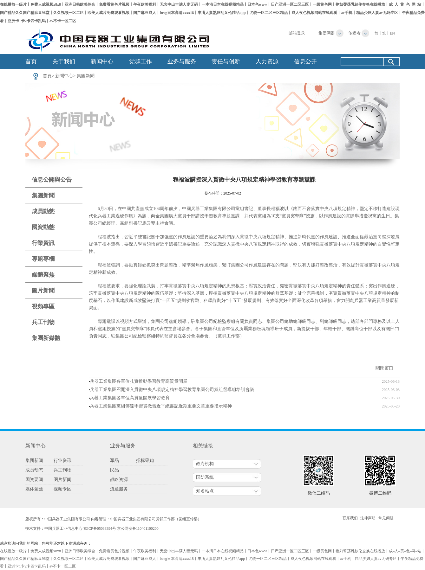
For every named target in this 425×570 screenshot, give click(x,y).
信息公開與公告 (52, 179)
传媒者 (354, 33)
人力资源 (267, 61)
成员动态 (34, 470)
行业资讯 (62, 460)
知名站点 (205, 491)
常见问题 (386, 518)
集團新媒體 (46, 338)
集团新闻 (34, 460)
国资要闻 (34, 479)
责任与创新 (226, 61)
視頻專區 (43, 306)
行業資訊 (43, 243)
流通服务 (119, 489)
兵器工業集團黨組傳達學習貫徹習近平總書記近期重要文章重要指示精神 (161, 406)
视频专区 (62, 489)
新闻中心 (102, 61)
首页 (31, 61)
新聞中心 (64, 76)
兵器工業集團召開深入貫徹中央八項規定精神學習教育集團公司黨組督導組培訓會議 (172, 389)
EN (392, 33)
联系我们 (350, 518)
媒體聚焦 (43, 275)
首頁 (47, 76)
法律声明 (368, 518)
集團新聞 (86, 76)
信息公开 (305, 61)
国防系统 (205, 477)
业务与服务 (181, 61)
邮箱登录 (297, 33)
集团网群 (326, 33)
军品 (114, 460)
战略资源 (119, 479)
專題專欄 (43, 259)
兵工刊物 (43, 322)
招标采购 (145, 460)
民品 (114, 470)
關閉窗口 (384, 368)
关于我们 (63, 61)
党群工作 (140, 61)
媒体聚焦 (34, 489)
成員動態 (43, 211)
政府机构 (205, 463)
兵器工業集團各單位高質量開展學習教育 (130, 397)
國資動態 (43, 227)
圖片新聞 (43, 290)
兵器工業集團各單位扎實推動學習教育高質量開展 (138, 381)
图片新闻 (62, 479)
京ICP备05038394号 (99, 528)
